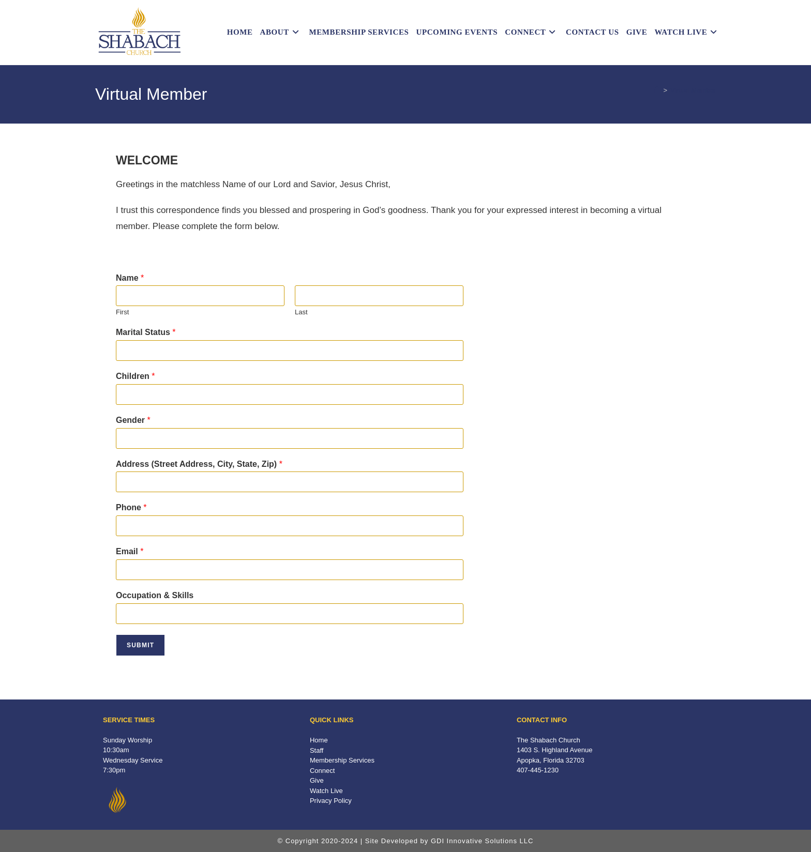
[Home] (657, 90)
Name (130, 277)
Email (129, 551)
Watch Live (326, 791)
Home (319, 740)
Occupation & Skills (154, 595)
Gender (133, 420)
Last (301, 312)
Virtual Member (693, 90)
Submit (140, 645)
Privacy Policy (331, 800)
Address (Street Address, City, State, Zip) (199, 464)
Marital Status (146, 332)
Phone (131, 507)
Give (317, 780)
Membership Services (342, 760)
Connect (322, 770)
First (122, 312)
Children (135, 376)
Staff (317, 750)
